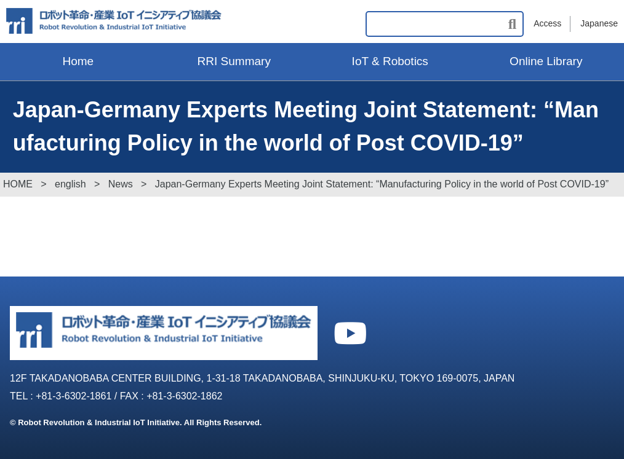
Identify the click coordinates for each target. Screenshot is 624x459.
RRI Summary (234, 61)
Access (547, 23)
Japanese (599, 23)
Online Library (546, 61)
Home (78, 61)
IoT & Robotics (390, 61)
